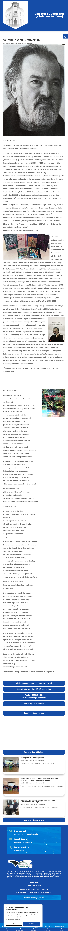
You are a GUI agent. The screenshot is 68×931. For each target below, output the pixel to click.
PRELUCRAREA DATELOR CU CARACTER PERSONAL (34, 893)
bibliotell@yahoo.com (23, 842)
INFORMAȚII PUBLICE (34, 886)
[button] (65, 36)
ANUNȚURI (34, 882)
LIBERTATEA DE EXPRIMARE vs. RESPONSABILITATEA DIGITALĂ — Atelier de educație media (39, 779)
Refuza (14, 923)
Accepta (31, 923)
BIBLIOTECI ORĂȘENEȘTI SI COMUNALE (34, 889)
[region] (23, 915)
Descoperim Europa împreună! (32, 757)
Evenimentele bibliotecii (36, 760)
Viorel (8, 43)
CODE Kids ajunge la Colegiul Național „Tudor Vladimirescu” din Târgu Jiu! (37, 801)
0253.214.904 (19, 850)
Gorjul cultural (27, 43)
